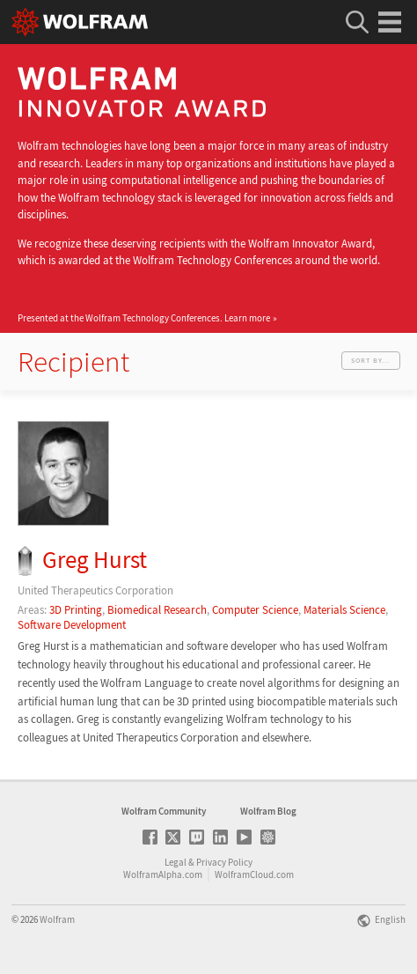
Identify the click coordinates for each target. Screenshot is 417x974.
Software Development (72, 624)
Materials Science (344, 609)
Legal (176, 862)
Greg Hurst (94, 560)
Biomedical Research (157, 609)
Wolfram (57, 919)
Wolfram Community (163, 811)
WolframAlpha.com (162, 874)
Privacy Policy (224, 862)
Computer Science (255, 609)
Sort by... (370, 360)
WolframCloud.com (254, 874)
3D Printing (75, 609)
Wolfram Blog (268, 811)
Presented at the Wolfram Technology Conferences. (144, 318)
